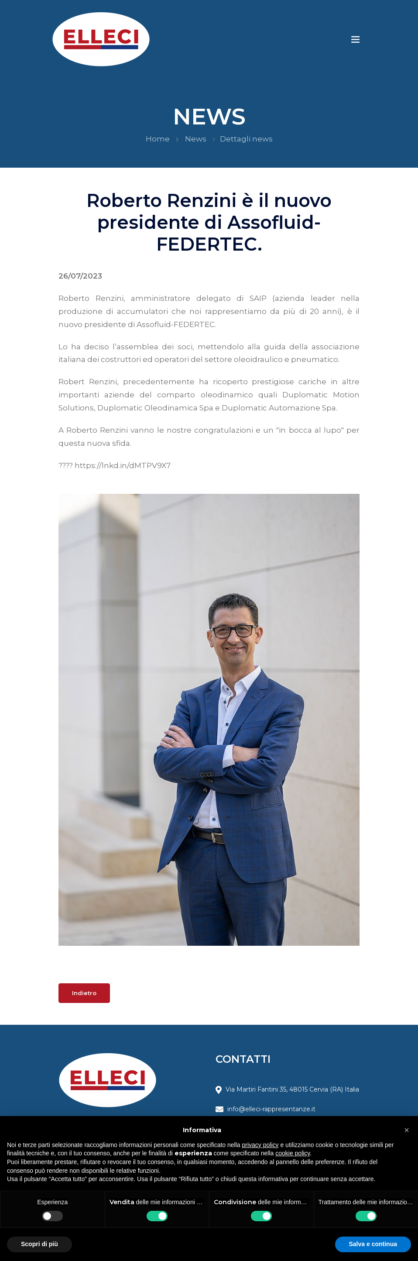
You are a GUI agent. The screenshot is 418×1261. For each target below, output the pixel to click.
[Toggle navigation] (356, 39)
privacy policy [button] (260, 1144)
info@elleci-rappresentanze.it (271, 1109)
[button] (407, 1130)
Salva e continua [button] (373, 1243)
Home (158, 138)
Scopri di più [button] (39, 1243)
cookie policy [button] (292, 1153)
